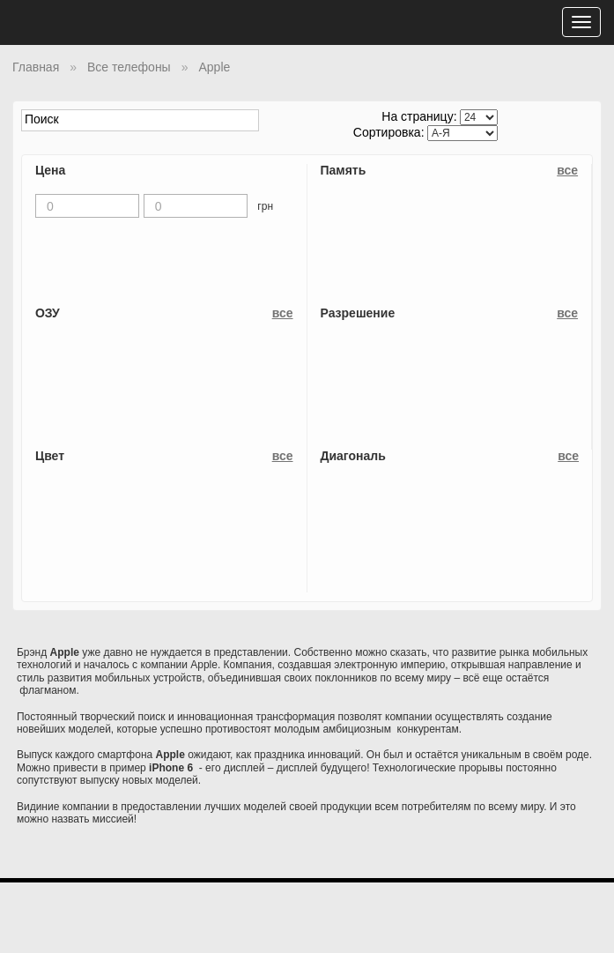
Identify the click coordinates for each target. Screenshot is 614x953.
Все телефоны (129, 67)
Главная (35, 67)
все (567, 170)
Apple (214, 67)
